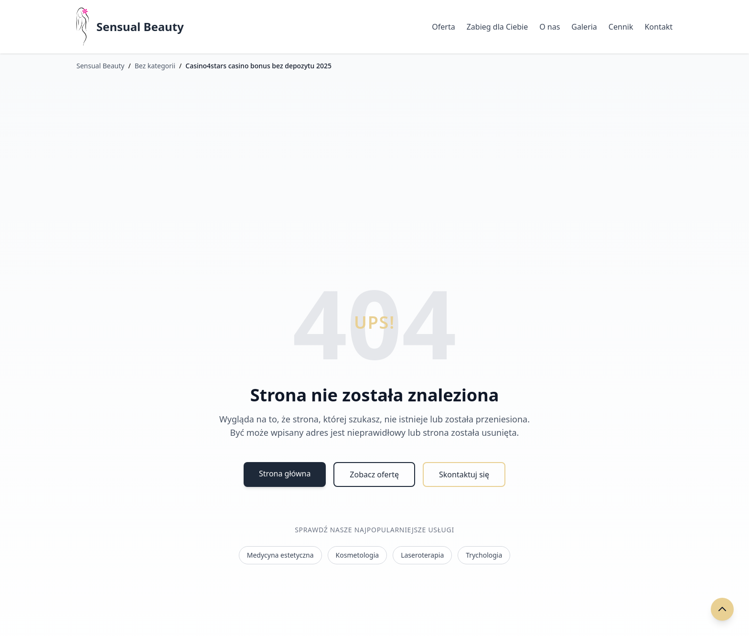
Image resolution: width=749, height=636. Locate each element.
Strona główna (284, 473)
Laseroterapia (422, 555)
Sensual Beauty (140, 26)
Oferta (443, 27)
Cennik (621, 27)
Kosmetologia (357, 555)
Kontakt (658, 27)
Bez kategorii (155, 65)
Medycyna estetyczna (280, 555)
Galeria (584, 27)
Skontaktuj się (464, 474)
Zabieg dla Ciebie (497, 27)
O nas (549, 27)
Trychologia (484, 555)
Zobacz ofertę (374, 474)
